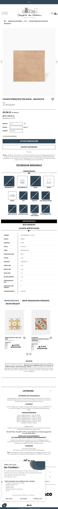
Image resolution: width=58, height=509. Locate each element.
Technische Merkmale (10, 136)
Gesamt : (5, 131)
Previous (27, 354)
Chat (38, 369)
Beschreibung (29, 225)
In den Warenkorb (29, 141)
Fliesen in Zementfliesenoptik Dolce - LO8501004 (41, 339)
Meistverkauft (13, 304)
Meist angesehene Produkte (35, 301)
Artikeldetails (29, 221)
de (6, 13)
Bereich (5, 123)
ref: (4, 105)
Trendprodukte (11, 301)
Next (30, 354)
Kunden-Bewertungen (29, 228)
